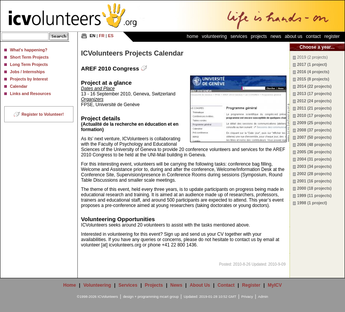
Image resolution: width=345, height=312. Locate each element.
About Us (294, 36)
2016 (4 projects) (313, 71)
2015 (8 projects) (313, 79)
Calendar (19, 86)
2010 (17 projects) (314, 115)
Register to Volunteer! (42, 114)
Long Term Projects (29, 64)
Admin (263, 297)
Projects (259, 36)
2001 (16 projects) (314, 181)
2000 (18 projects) (314, 188)
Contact (313, 36)
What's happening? (28, 50)
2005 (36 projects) (314, 151)
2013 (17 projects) (314, 93)
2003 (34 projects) (314, 166)
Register (332, 36)
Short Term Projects (29, 57)
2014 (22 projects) (314, 86)
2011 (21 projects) (314, 108)
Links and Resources (30, 93)
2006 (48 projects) (314, 144)
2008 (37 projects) (314, 130)
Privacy (247, 297)
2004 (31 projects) (314, 159)
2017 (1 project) (312, 64)
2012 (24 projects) (314, 101)
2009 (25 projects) (314, 122)
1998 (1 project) (312, 202)
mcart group (169, 297)
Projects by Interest (29, 79)
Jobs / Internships (27, 71)
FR (102, 35)
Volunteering (214, 36)
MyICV (275, 285)
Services (238, 36)
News (275, 36)
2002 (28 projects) (314, 173)
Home (192, 36)
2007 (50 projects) (314, 137)
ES (111, 35)
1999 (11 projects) (314, 195)
